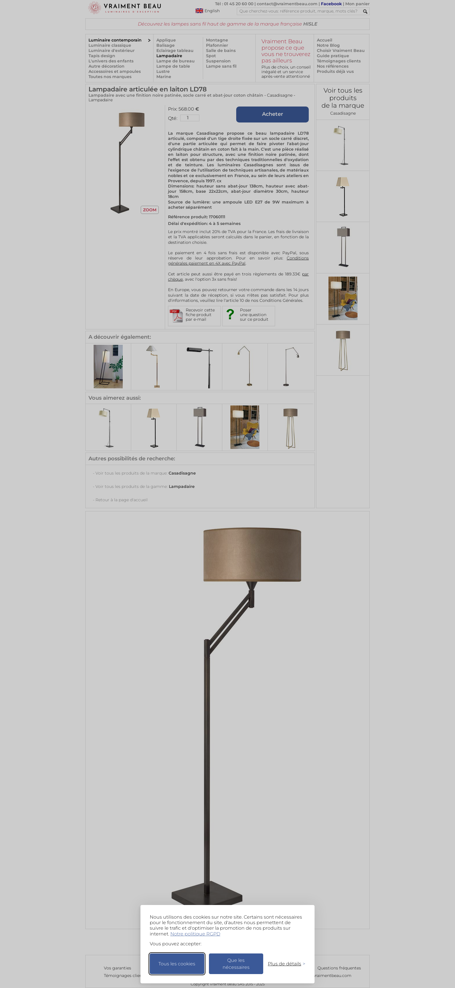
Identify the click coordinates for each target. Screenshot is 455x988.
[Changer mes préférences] (284, 963)
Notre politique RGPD (195, 934)
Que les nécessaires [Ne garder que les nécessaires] (236, 964)
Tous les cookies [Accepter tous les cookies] (176, 964)
